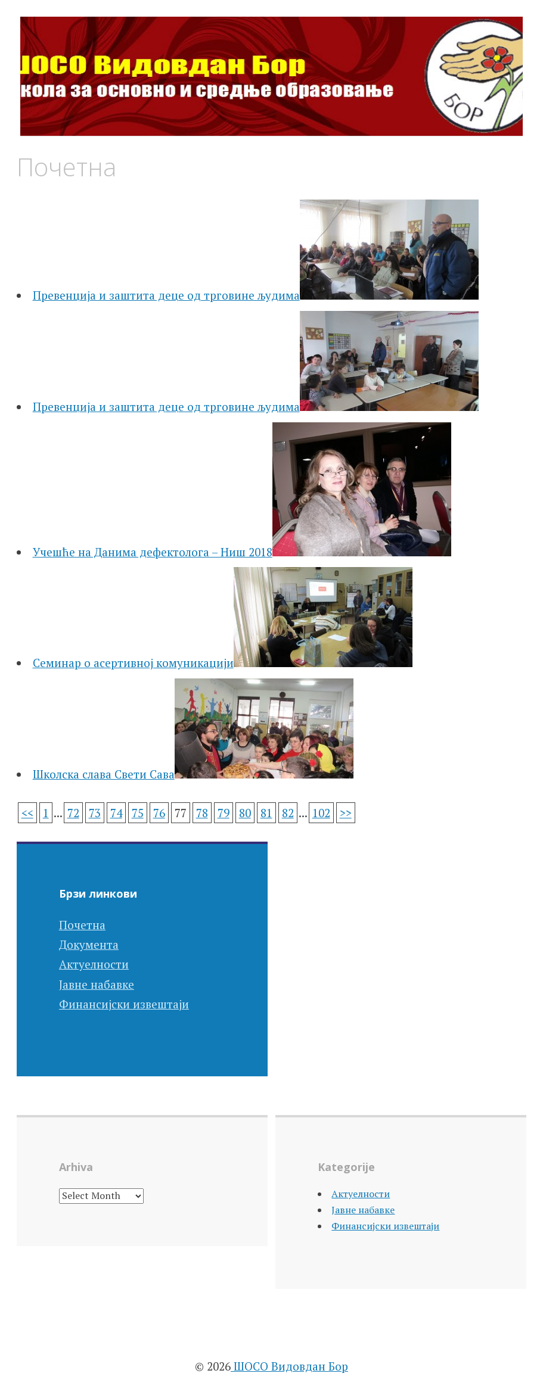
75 (138, 812)
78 (202, 812)
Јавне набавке (96, 984)
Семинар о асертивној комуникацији (133, 662)
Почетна (82, 924)
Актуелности (94, 964)
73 (95, 812)
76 (159, 812)
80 (245, 812)
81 (266, 812)
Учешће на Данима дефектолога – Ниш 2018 (152, 551)
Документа (89, 944)
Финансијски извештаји (124, 1003)
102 (321, 812)
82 (288, 812)
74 (116, 812)
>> (346, 812)
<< (27, 812)
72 (73, 812)
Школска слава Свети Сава (104, 774)
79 (223, 812)
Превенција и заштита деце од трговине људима (166, 295)
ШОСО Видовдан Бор (289, 1366)
